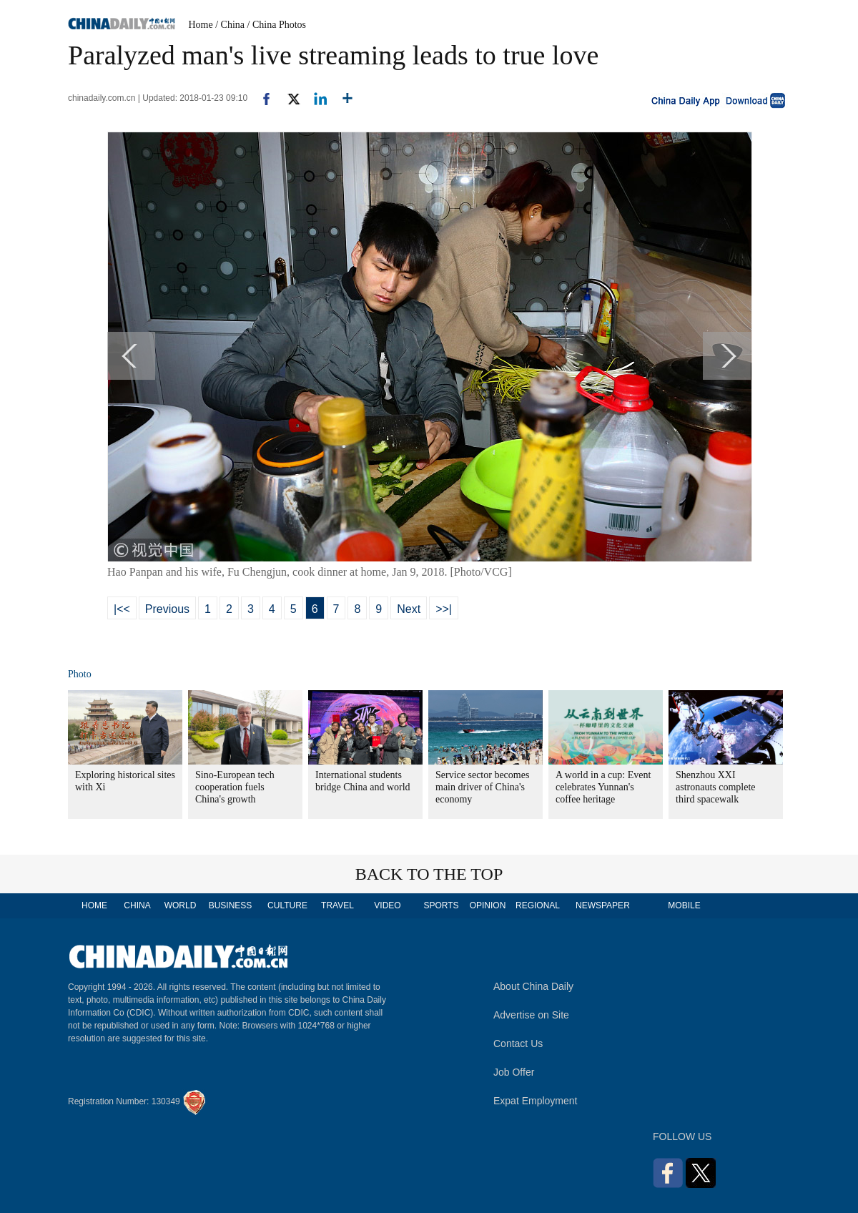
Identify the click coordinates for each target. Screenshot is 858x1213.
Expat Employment (535, 1100)
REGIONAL (538, 905)
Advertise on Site (531, 1015)
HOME (94, 905)
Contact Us (518, 1043)
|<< (122, 609)
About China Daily (533, 986)
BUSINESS (230, 905)
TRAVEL (337, 905)
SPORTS (440, 905)
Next (408, 609)
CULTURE (287, 905)
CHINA (137, 905)
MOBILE (684, 905)
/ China (230, 24)
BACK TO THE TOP (429, 874)
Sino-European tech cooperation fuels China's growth (235, 787)
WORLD (180, 905)
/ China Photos (276, 24)
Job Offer (513, 1072)
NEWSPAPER (602, 905)
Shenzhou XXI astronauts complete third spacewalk (716, 787)
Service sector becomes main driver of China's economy (482, 787)
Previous (167, 609)
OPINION (488, 905)
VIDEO (387, 905)
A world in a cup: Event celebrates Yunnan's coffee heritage (603, 787)
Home (201, 24)
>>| (443, 609)
